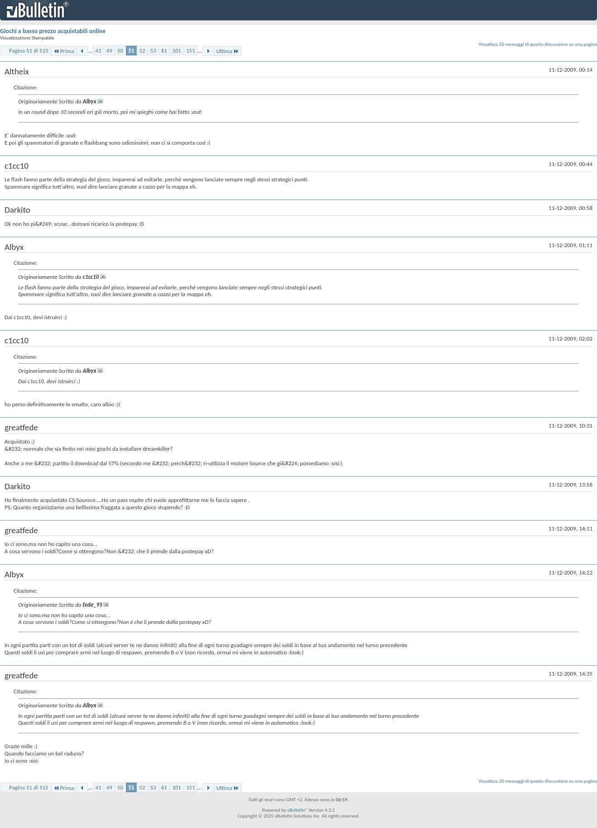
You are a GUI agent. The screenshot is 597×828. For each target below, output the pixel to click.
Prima (63, 51)
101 (176, 50)
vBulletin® (297, 810)
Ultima (227, 51)
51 (131, 50)
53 (153, 50)
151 (190, 50)
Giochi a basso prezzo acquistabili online (53, 31)
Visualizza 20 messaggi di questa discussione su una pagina (538, 44)
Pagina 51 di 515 (28, 50)
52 (142, 50)
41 (98, 50)
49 (109, 50)
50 (120, 50)
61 (164, 50)
